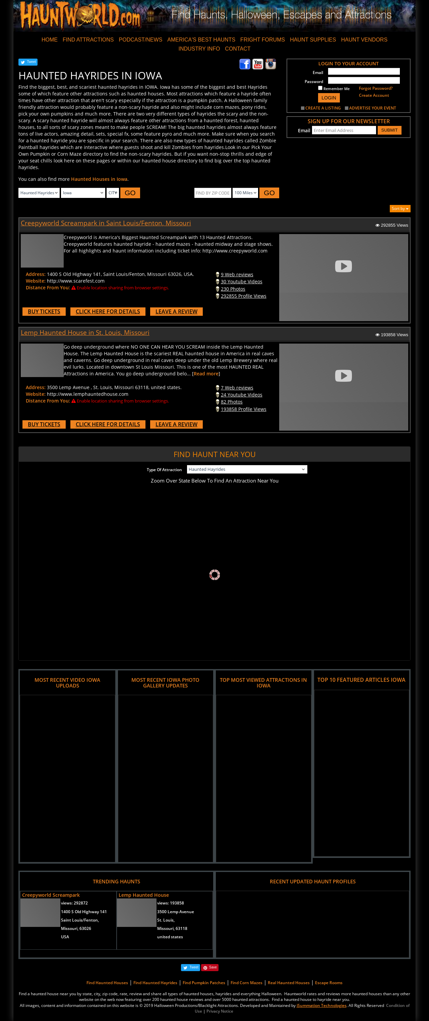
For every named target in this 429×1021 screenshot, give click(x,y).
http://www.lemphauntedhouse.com (87, 394)
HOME (50, 40)
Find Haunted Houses (107, 983)
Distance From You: (48, 287)
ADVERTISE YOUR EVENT (372, 108)
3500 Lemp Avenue (175, 912)
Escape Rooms (329, 983)
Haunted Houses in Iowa (99, 179)
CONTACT (237, 49)
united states (170, 937)
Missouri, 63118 (172, 928)
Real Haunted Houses (289, 983)
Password (314, 81)
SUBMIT (389, 130)
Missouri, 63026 (76, 928)
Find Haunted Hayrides (155, 983)
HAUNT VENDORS (364, 40)
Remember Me (334, 88)
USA (65, 937)
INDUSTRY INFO (199, 49)
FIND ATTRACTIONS (88, 40)
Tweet (31, 62)
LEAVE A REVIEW (176, 311)
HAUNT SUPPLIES (313, 40)
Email (318, 72)
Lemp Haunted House (144, 895)
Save (213, 967)
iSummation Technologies (322, 1005)
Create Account (374, 95)
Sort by (400, 208)
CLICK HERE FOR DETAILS (108, 311)
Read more (206, 373)
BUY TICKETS (44, 311)
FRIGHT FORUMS (262, 40)
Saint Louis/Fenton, (80, 920)
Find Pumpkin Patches (204, 983)
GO (130, 193)
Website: (36, 281)
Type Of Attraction (164, 469)
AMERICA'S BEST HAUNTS (201, 40)
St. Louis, (166, 920)
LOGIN (329, 97)
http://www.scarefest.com (76, 281)
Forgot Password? (375, 88)
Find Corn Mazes (246, 983)
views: (74, 903)
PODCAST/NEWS (141, 40)
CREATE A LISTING (323, 108)
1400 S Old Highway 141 (84, 912)
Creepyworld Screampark (51, 895)
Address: (36, 274)
